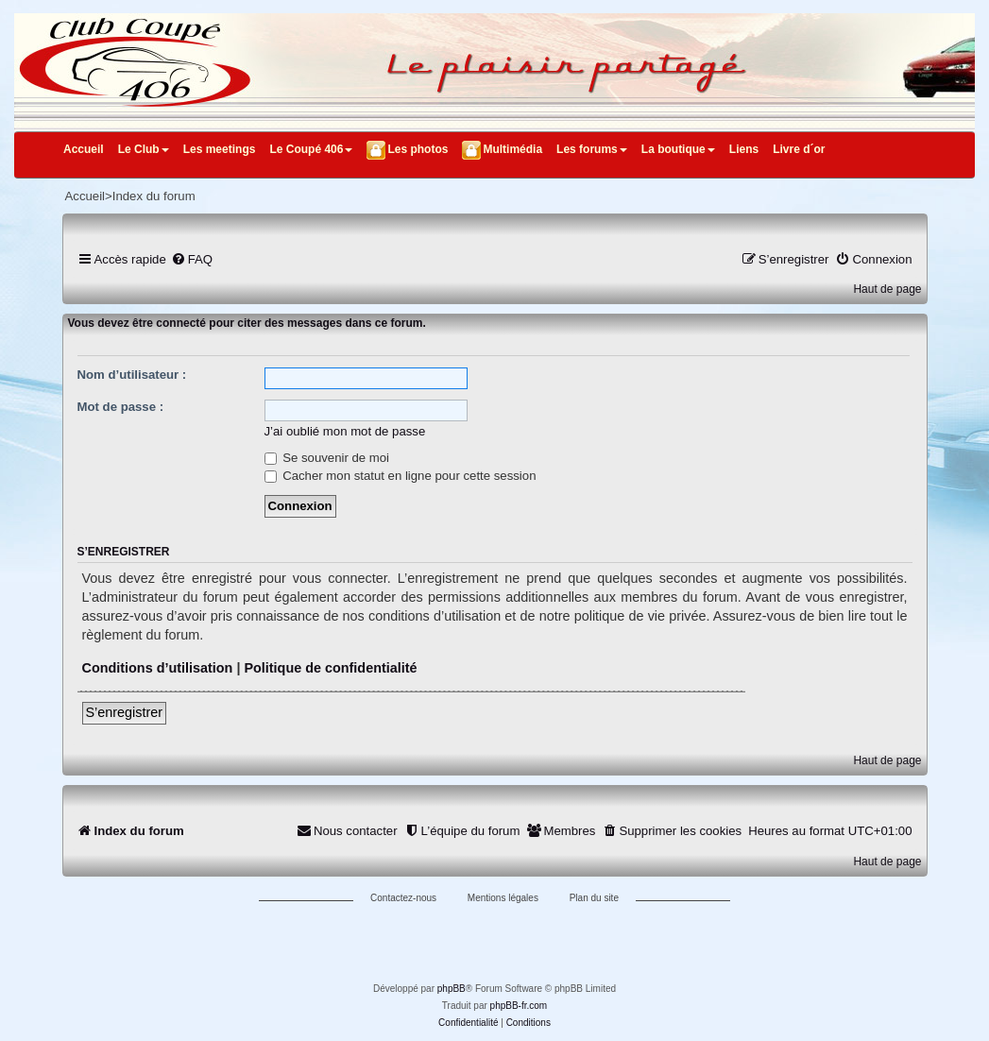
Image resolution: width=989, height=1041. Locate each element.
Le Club (143, 149)
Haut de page (887, 289)
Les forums (591, 149)
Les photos (417, 149)
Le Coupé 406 (310, 149)
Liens (744, 149)
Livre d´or (799, 149)
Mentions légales (503, 898)
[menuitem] (192, 259)
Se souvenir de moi (327, 458)
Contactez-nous (403, 898)
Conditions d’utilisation (157, 667)
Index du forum (154, 196)
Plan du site (594, 898)
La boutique (678, 149)
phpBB (451, 988)
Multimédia (512, 149)
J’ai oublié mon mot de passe (345, 431)
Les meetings (219, 149)
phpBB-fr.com (519, 1005)
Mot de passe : (120, 407)
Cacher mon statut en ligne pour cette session (400, 476)
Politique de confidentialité (330, 667)
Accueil (83, 149)
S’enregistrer (124, 712)
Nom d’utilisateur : (132, 374)
